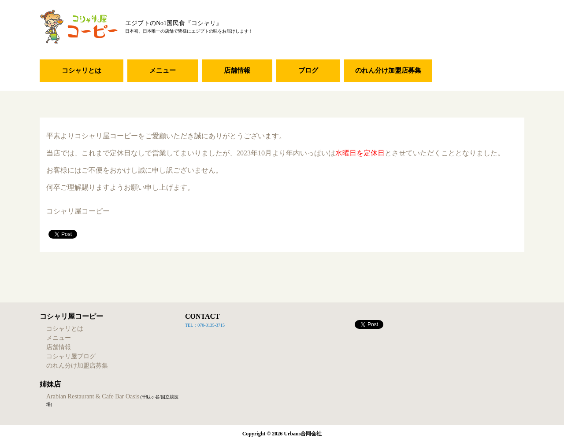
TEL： (191, 325)
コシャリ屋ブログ (71, 356)
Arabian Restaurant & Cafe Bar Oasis (92, 396)
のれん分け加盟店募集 (388, 70)
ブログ (308, 70)
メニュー (162, 70)
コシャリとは (81, 70)
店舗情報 (237, 70)
